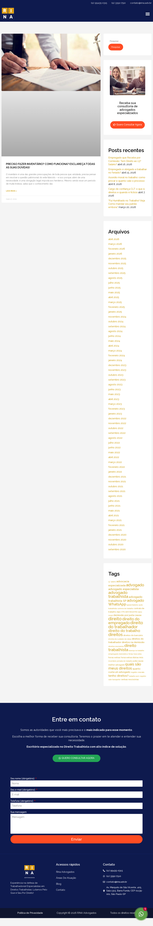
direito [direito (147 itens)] (115, 618)
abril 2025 (113, 297)
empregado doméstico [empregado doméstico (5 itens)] (118, 654)
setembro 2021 (116, 491)
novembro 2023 (117, 370)
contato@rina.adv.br (141, 3)
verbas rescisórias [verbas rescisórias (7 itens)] (130, 679)
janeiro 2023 (115, 413)
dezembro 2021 (117, 476)
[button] (147, 13)
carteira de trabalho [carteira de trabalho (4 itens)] (125, 608)
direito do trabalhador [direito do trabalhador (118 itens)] (125, 624)
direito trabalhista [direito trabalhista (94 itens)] (122, 647)
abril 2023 (113, 399)
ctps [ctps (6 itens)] (118, 612)
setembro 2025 (117, 273)
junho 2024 (114, 336)
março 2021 (115, 520)
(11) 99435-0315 (99, 3)
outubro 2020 (115, 544)
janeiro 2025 (115, 311)
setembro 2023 (117, 379)
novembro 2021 (117, 481)
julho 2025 (114, 282)
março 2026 (115, 244)
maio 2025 (114, 292)
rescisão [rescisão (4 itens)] (141, 672)
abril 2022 (113, 457)
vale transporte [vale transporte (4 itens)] (114, 679)
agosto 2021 (115, 496)
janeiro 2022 (115, 471)
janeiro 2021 (115, 530)
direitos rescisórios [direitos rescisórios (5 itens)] (116, 646)
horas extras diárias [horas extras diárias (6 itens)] (130, 657)
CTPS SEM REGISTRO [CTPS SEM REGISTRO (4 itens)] (129, 612)
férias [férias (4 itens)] (130, 654)
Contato (60, 889)
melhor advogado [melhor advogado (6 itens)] (116, 665)
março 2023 (115, 404)
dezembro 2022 (117, 418)
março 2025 (115, 302)
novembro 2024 (117, 316)
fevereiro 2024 (116, 355)
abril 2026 (113, 239)
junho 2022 (114, 447)
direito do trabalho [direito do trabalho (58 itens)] (124, 631)
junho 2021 (114, 505)
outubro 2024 (115, 321)
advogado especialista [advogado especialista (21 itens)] (123, 589)
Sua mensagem (18, 812)
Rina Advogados (65, 871)
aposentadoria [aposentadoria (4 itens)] (132, 605)
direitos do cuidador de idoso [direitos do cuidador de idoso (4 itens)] (119, 639)
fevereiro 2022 (116, 467)
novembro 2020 (117, 539)
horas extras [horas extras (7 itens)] (114, 657)
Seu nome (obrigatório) (22, 778)
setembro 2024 (117, 326)
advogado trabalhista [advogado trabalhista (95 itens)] (118, 594)
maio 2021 (114, 510)
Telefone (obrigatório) (22, 801)
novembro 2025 (117, 263)
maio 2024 (114, 341)
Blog (58, 883)
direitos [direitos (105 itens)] (115, 634)
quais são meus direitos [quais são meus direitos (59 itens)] (124, 666)
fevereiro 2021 (116, 525)
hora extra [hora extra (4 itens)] (137, 654)
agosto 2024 (115, 331)
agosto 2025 (115, 278)
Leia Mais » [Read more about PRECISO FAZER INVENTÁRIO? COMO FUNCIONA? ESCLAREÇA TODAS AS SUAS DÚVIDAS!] (11, 191)
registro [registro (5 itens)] (134, 672)
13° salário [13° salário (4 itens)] (112, 582)
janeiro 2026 (115, 253)
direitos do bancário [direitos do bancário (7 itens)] (133, 635)
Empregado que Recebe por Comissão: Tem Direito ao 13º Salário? (124, 161)
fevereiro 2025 (116, 307)
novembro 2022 (117, 423)
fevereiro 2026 (116, 248)
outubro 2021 (115, 486)
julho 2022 (114, 442)
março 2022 (115, 462)
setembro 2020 (117, 549)
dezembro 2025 (117, 258)
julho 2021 (114, 501)
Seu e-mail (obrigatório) (23, 789)
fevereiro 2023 (116, 408)
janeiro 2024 (115, 360)
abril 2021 (113, 515)
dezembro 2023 (117, 365)
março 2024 (115, 350)
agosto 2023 (115, 384)
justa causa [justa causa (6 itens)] (138, 661)
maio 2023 (114, 394)
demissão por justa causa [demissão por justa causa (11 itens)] (127, 615)
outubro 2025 (115, 268)
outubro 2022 (115, 428)
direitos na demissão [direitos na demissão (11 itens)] (133, 642)
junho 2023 (114, 389)
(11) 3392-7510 (118, 3)
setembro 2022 (117, 433)
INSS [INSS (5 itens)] (141, 657)
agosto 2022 (115, 438)
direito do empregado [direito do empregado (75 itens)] (123, 621)
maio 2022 (114, 452)
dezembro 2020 (117, 534)
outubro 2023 (115, 375)
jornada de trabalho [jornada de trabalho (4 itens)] (124, 661)
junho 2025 (114, 287)
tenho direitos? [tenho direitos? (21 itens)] (118, 675)
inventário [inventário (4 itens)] (112, 661)
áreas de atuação (66, 877)
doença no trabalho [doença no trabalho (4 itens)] (136, 650)
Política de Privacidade (30, 912)
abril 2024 (113, 345)
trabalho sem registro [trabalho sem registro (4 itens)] (137, 676)
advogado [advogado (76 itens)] (135, 585)
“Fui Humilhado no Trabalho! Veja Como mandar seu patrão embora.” (126, 204)
